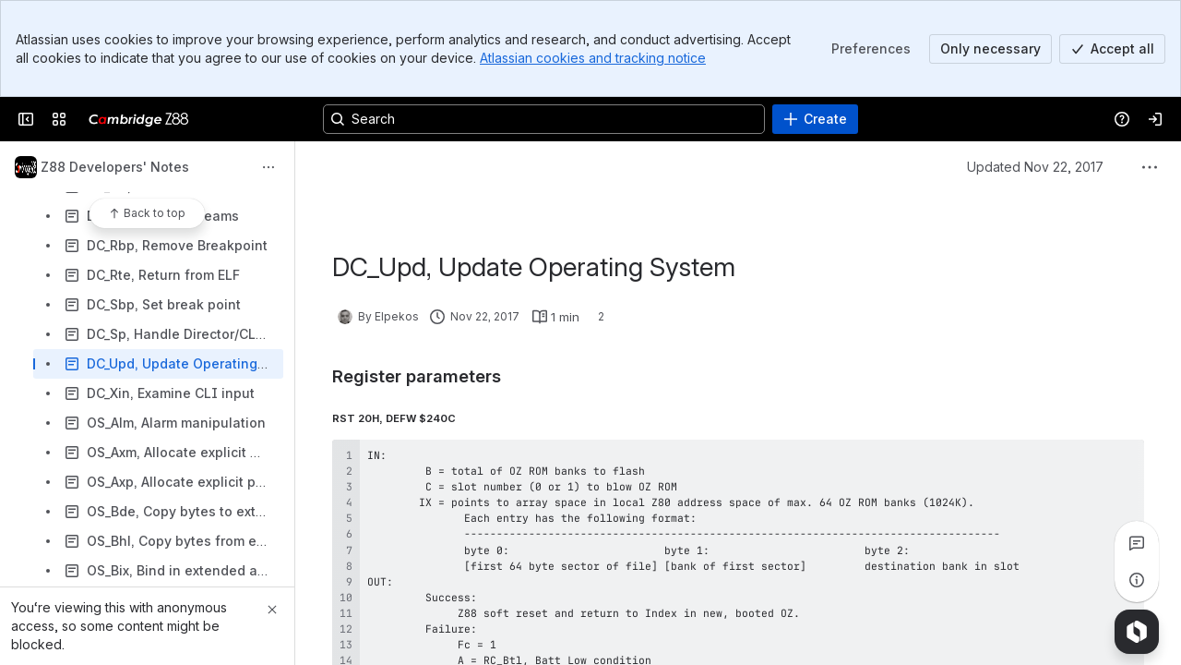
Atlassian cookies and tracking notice (593, 58)
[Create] (815, 119)
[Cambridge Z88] (139, 119)
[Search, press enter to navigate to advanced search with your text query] (544, 119)
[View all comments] (1136, 543)
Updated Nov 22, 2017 (1035, 167)
